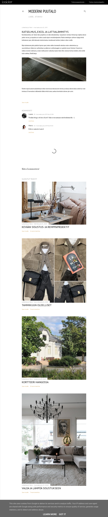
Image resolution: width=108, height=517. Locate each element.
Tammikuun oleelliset (37, 305)
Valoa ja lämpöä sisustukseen (41, 488)
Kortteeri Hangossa (35, 382)
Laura (31, 114)
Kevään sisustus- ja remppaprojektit (45, 227)
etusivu (32, 17)
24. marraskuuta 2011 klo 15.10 (43, 126)
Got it (62, 514)
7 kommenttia (34, 492)
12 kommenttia (35, 386)
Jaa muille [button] (25, 102)
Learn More (50, 514)
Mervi (31, 126)
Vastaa (31, 121)
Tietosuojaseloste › (78, 2)
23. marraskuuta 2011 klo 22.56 (43, 114)
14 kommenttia (35, 231)
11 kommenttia (35, 309)
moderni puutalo (42, 11)
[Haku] (85, 11)
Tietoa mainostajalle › (97, 2)
